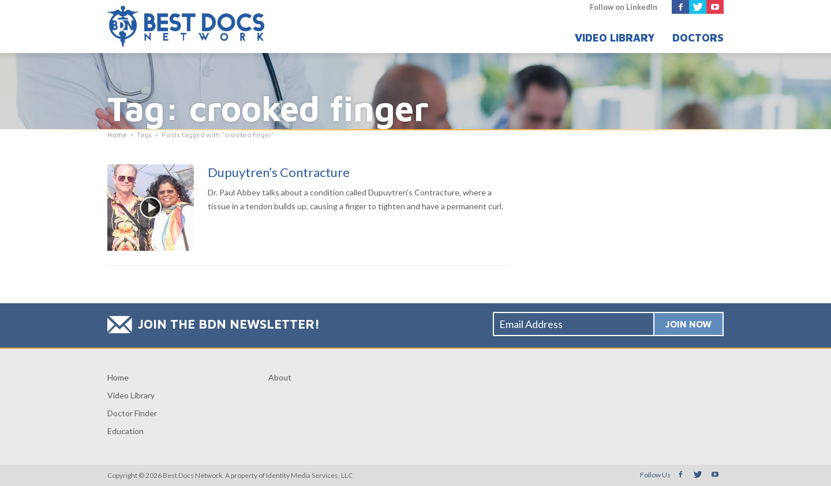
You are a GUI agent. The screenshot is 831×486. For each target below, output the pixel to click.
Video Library (615, 38)
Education (125, 431)
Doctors (698, 38)
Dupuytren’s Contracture (279, 172)
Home (118, 377)
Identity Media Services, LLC (309, 475)
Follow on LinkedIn (623, 7)
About (279, 377)
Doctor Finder (132, 413)
